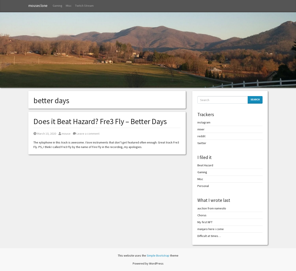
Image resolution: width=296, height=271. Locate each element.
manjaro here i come (210, 229)
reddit (201, 136)
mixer (201, 129)
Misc (69, 6)
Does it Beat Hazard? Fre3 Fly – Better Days (100, 121)
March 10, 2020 (44, 134)
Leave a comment (86, 134)
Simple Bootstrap (158, 255)
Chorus (201, 215)
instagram (203, 122)
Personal (203, 186)
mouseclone (37, 5)
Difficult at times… (209, 236)
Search (255, 99)
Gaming (57, 6)
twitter (201, 143)
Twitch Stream (84, 6)
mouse (64, 134)
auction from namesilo (211, 208)
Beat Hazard (205, 165)
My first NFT (205, 222)
